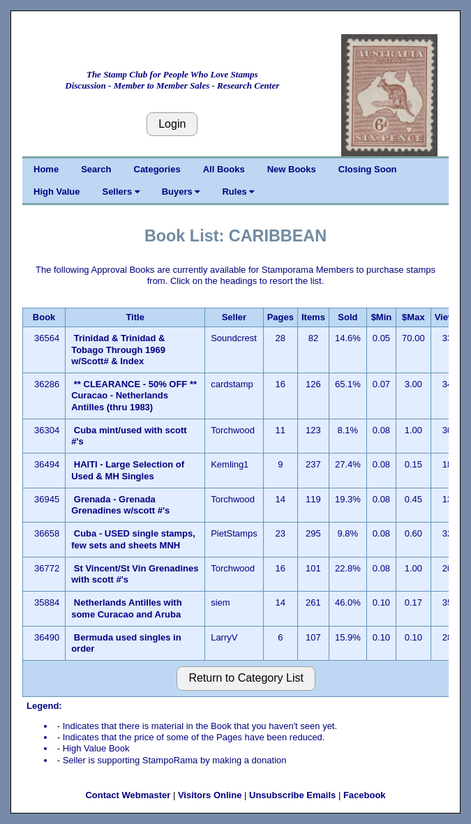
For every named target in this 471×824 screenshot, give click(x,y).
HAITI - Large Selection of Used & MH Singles (127, 470)
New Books (291, 169)
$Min (381, 317)
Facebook (364, 795)
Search (96, 169)
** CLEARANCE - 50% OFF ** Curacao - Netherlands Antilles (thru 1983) (134, 395)
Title (135, 317)
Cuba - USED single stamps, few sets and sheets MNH (133, 539)
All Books (224, 169)
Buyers (181, 191)
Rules (238, 191)
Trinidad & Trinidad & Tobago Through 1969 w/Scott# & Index (118, 349)
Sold (347, 317)
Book (44, 317)
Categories (157, 169)
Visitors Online (210, 795)
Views (448, 317)
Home (46, 169)
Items (313, 317)
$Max (413, 317)
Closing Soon (367, 169)
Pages (280, 317)
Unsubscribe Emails (292, 795)
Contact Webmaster (127, 795)
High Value (56, 191)
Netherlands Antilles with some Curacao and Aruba (126, 608)
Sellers (120, 191)
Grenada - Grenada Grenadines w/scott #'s (120, 505)
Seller (234, 317)
